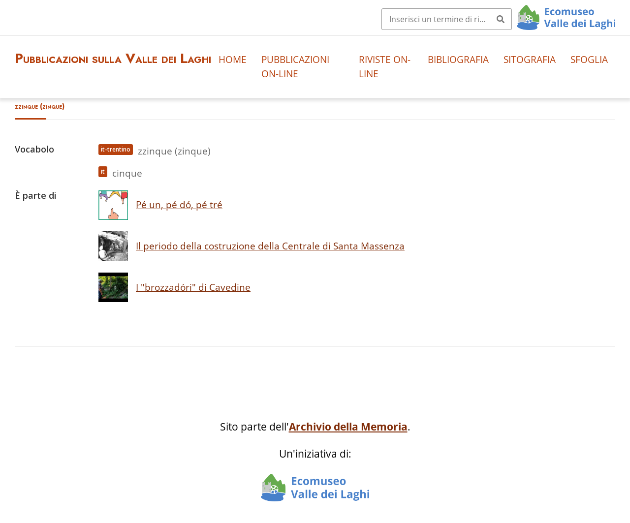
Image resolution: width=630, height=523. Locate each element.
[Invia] (500, 19)
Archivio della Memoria (348, 426)
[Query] (446, 19)
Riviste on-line (384, 66)
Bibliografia (458, 59)
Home (233, 59)
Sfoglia (589, 59)
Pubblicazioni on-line (295, 66)
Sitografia (530, 59)
